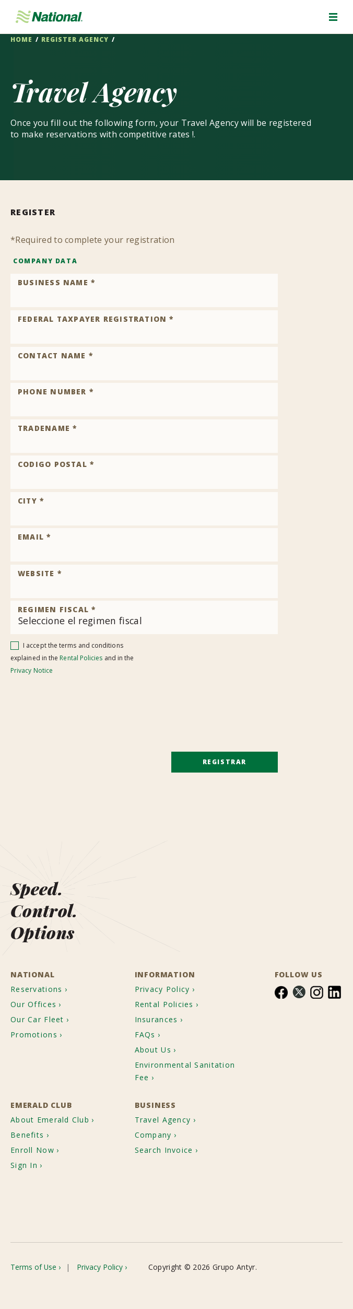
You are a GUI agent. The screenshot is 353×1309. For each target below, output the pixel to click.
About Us (155, 1038)
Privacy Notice (31, 670)
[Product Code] (144, 290)
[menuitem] (44, 970)
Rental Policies (81, 657)
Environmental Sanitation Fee (168, 1062)
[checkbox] (14, 643)
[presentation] (89, 702)
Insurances (160, 1004)
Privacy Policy (165, 970)
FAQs (146, 1021)
